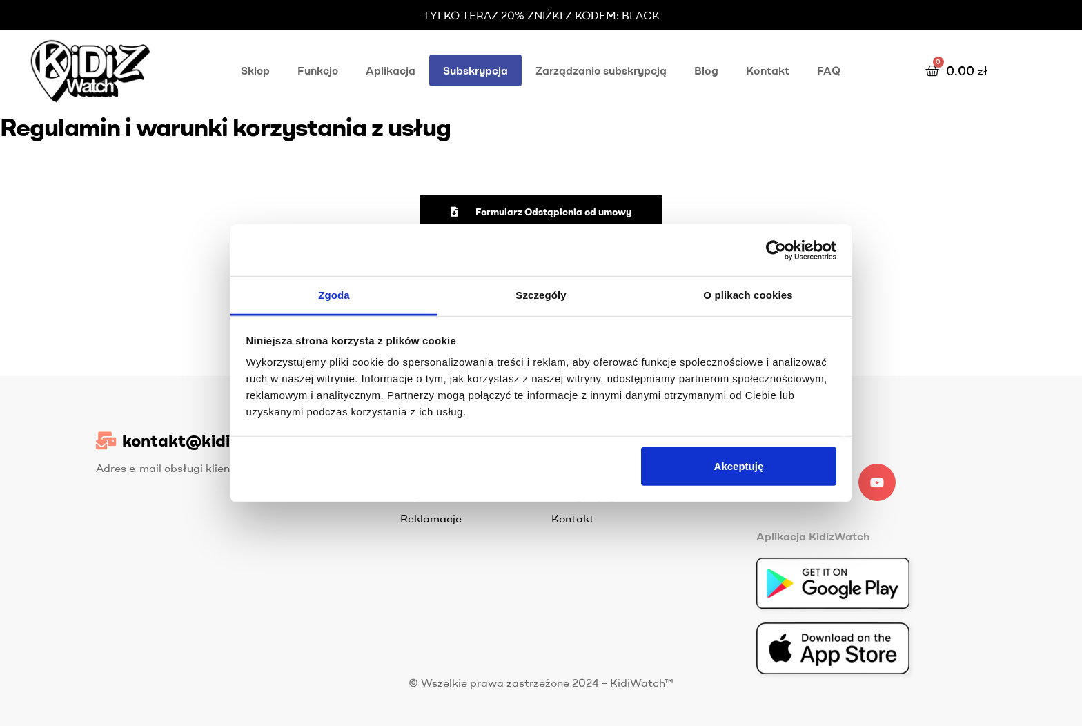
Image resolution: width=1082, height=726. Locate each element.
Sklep (255, 70)
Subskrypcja (475, 70)
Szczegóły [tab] (540, 295)
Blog (706, 70)
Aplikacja (390, 70)
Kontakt (767, 70)
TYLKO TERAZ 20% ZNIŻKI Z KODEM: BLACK (541, 15)
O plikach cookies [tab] (747, 295)
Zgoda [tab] (334, 295)
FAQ (828, 70)
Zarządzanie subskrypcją (601, 70)
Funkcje (317, 70)
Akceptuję (739, 465)
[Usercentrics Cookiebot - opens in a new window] (776, 249)
